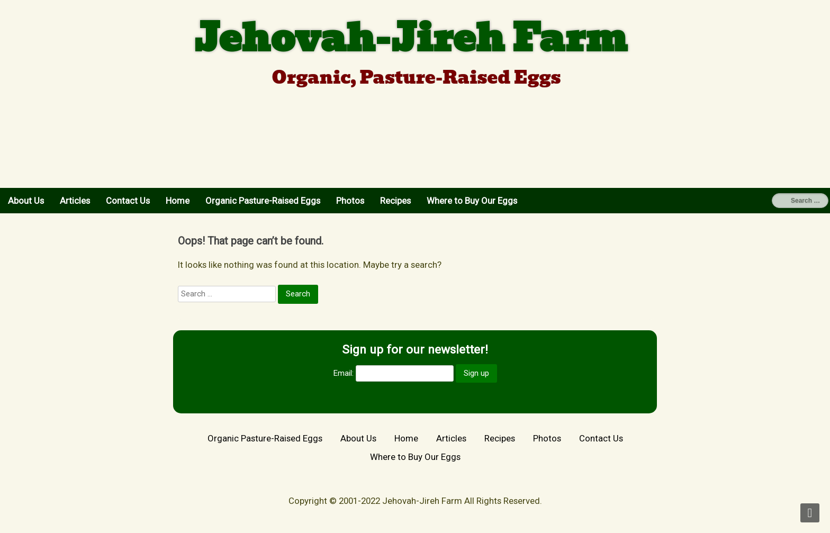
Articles (75, 200)
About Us (26, 200)
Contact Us (128, 200)
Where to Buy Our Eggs (472, 200)
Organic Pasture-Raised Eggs (262, 200)
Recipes (395, 200)
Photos (350, 200)
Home (178, 200)
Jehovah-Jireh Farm (411, 38)
